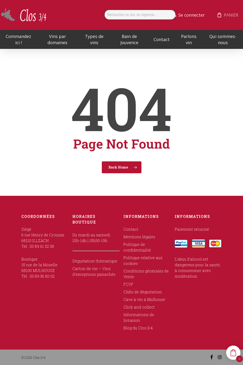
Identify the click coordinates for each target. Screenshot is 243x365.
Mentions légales (139, 236)
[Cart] (219, 15)
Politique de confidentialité (137, 247)
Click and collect (139, 306)
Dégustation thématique (94, 260)
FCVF (128, 284)
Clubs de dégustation (142, 291)
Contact (130, 229)
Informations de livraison (138, 317)
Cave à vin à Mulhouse (144, 299)
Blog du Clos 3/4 (138, 327)
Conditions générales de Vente (146, 273)
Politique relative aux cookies (142, 260)
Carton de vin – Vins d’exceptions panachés (93, 271)
